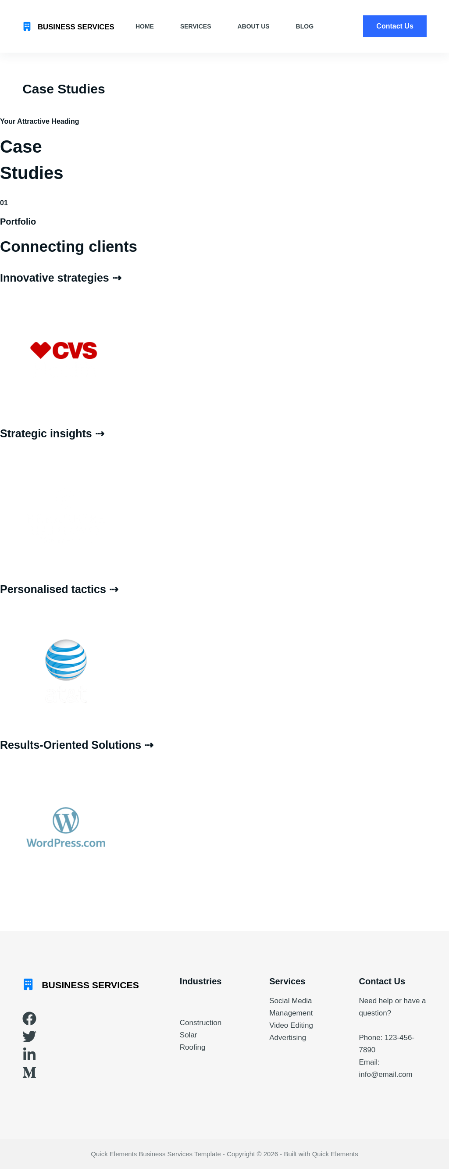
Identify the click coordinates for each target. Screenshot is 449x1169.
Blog (305, 26)
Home (144, 26)
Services (195, 26)
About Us (253, 26)
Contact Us (394, 26)
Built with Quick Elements (321, 1154)
